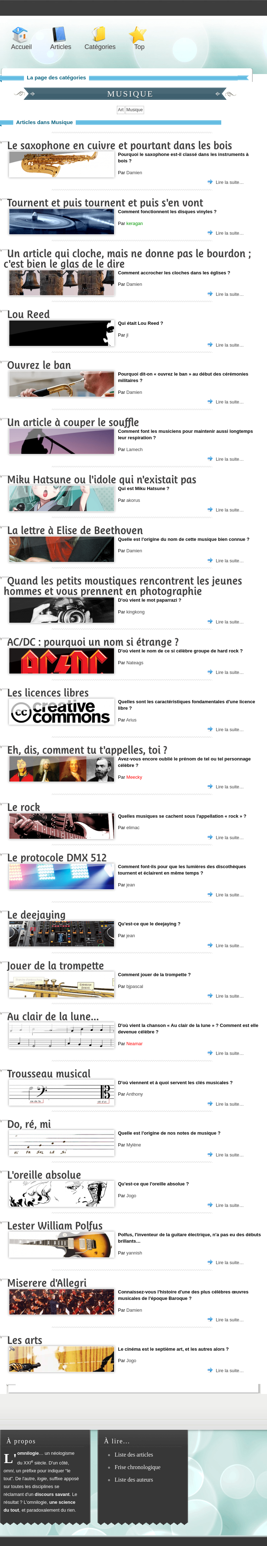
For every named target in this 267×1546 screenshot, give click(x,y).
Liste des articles (134, 1455)
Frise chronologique (137, 1467)
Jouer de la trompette (55, 966)
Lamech (134, 449)
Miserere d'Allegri (46, 1283)
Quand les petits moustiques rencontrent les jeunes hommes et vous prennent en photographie (123, 586)
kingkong (135, 612)
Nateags (134, 662)
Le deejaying (36, 915)
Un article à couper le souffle (73, 422)
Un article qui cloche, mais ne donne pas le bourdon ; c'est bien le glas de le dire (127, 259)
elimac (132, 827)
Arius (131, 720)
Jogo (131, 1195)
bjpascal (134, 986)
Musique (135, 109)
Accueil (21, 34)
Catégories (100, 34)
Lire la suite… (230, 182)
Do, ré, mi (29, 1124)
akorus (133, 500)
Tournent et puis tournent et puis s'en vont (105, 203)
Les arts (24, 1340)
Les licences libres (48, 693)
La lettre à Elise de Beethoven (75, 530)
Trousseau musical (48, 1074)
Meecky (134, 777)
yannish (134, 1253)
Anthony (134, 1094)
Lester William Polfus (55, 1226)
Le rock (23, 807)
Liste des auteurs (134, 1480)
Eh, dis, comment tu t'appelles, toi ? (87, 750)
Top (139, 34)
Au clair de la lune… (53, 1016)
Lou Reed (28, 314)
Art (121, 109)
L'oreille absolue (44, 1175)
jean (130, 884)
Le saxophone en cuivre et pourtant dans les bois (119, 145)
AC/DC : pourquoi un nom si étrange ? (93, 642)
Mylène (133, 1145)
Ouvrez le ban (39, 365)
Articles (61, 34)
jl (127, 335)
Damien (134, 172)
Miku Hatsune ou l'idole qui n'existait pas (101, 479)
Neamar (134, 1043)
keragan (134, 223)
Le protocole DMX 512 (57, 857)
